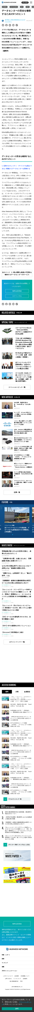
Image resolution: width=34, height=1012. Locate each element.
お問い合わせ (8, 976)
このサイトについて (8, 974)
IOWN (4, 6)
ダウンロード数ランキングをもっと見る (19, 844)
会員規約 (25, 976)
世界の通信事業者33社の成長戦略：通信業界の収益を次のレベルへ (18, 812)
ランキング (5, 961)
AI (21, 6)
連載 (3, 965)
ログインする (17, 296)
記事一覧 (17, 492)
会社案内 (17, 974)
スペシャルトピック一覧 (17, 387)
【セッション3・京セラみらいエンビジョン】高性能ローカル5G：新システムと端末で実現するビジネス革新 (18, 837)
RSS (21, 979)
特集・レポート (6, 953)
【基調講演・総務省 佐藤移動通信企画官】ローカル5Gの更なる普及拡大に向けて (18, 823)
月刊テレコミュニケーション (9, 969)
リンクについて (17, 976)
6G (27, 6)
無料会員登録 (25, 2)
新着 (3, 957)
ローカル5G (14, 6)
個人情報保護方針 (14, 979)
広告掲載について (25, 974)
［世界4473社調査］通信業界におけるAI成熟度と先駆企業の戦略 (18, 817)
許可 (17, 1008)
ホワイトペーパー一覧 (17, 642)
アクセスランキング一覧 (14, 799)
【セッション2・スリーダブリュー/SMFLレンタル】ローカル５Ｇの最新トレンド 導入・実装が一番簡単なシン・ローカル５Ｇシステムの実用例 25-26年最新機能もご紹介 (18, 830)
